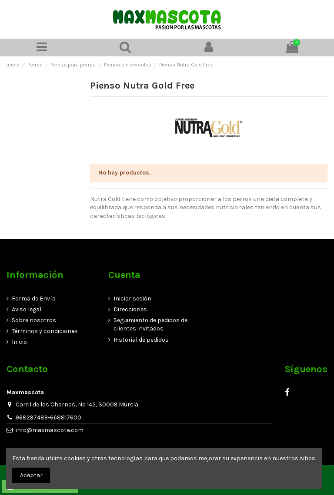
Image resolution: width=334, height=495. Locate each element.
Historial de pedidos (141, 339)
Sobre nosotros (34, 320)
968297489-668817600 (48, 417)
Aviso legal (26, 309)
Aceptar (31, 475)
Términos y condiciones (45, 331)
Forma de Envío (34, 298)
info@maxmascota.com (50, 430)
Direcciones (130, 309)
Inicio (19, 342)
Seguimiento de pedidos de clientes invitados (150, 325)
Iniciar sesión (132, 298)
